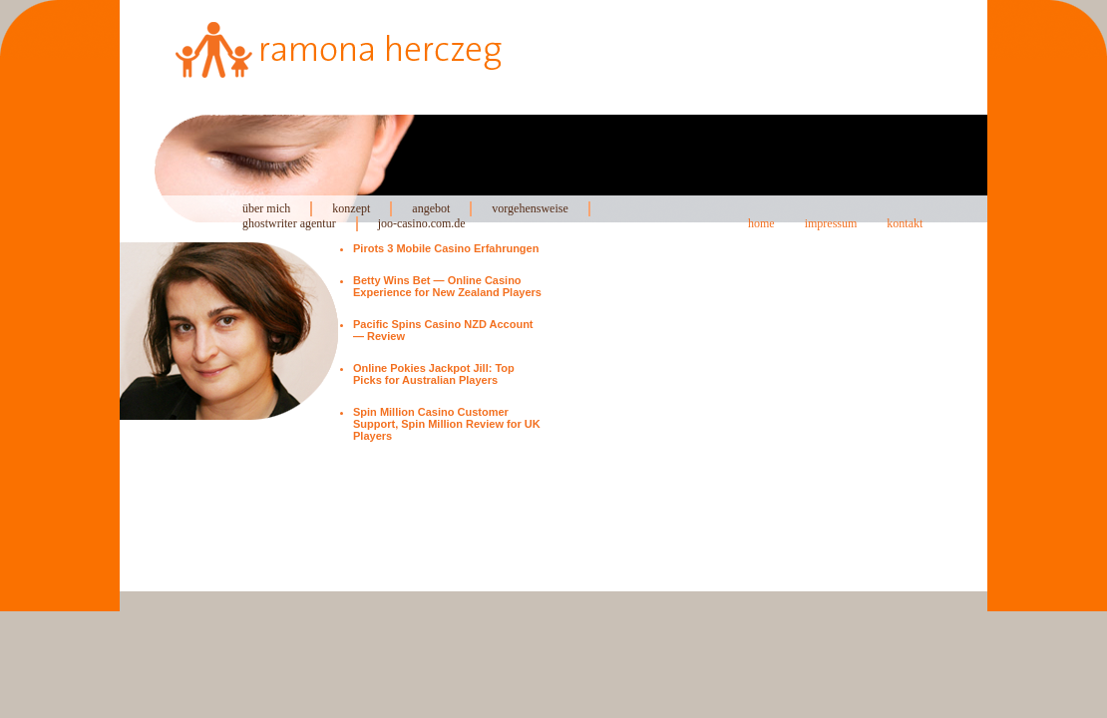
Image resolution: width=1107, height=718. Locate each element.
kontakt (904, 223)
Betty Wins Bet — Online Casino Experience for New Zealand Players (447, 286)
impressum (831, 223)
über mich (266, 208)
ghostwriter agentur (289, 223)
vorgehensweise (529, 208)
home (761, 223)
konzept (351, 208)
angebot (431, 208)
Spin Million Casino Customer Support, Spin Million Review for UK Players (447, 424)
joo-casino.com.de (422, 223)
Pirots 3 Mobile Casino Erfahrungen (446, 248)
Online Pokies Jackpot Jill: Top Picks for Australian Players (434, 374)
